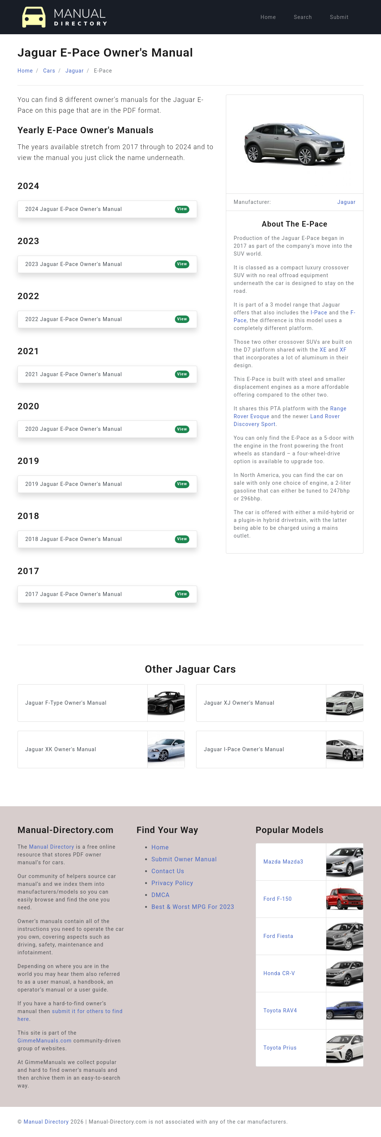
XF (343, 350)
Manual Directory (51, 847)
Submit (339, 17)
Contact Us (168, 871)
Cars (49, 71)
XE (323, 350)
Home (268, 17)
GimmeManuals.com (44, 1041)
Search (303, 17)
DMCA (160, 895)
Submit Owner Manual (184, 859)
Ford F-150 (313, 899)
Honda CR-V (313, 973)
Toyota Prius (313, 1047)
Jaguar (74, 71)
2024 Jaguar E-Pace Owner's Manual (107, 209)
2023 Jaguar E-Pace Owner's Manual (107, 264)
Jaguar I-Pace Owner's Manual (283, 749)
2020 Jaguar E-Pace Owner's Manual (107, 429)
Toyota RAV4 (313, 1010)
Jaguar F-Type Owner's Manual (105, 703)
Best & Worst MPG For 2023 (192, 906)
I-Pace (319, 313)
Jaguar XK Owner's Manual (105, 749)
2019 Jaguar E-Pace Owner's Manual (107, 484)
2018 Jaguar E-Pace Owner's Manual (107, 539)
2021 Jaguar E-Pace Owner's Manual (107, 374)
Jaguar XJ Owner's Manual (283, 703)
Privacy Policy (172, 883)
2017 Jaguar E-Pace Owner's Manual (107, 594)
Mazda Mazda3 (313, 861)
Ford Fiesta (313, 936)
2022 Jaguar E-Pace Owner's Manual (107, 319)
